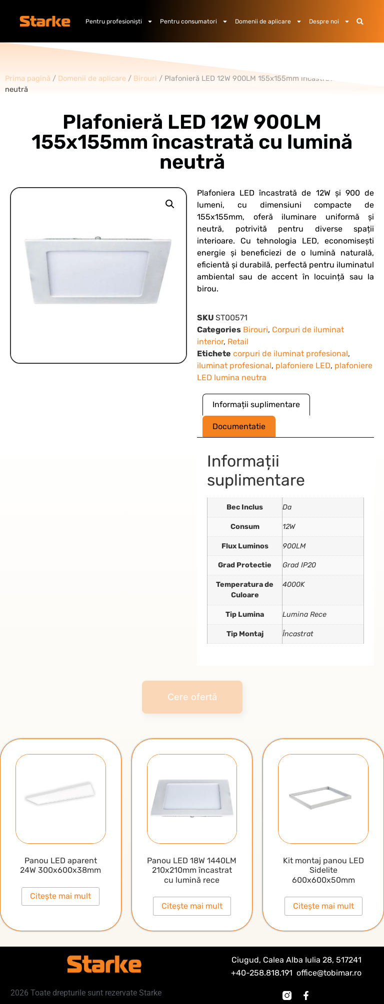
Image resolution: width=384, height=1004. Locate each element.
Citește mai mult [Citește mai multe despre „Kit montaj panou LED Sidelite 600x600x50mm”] (323, 906)
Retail (238, 341)
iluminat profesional (234, 365)
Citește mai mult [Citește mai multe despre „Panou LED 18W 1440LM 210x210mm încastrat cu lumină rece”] (192, 906)
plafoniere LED (303, 365)
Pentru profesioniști (119, 21)
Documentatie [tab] (239, 426)
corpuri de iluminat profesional (290, 353)
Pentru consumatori (194, 21)
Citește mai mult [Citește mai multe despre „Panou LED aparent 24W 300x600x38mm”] (60, 896)
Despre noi (329, 21)
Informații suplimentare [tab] (256, 404)
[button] (360, 21)
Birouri (255, 329)
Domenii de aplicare (268, 21)
